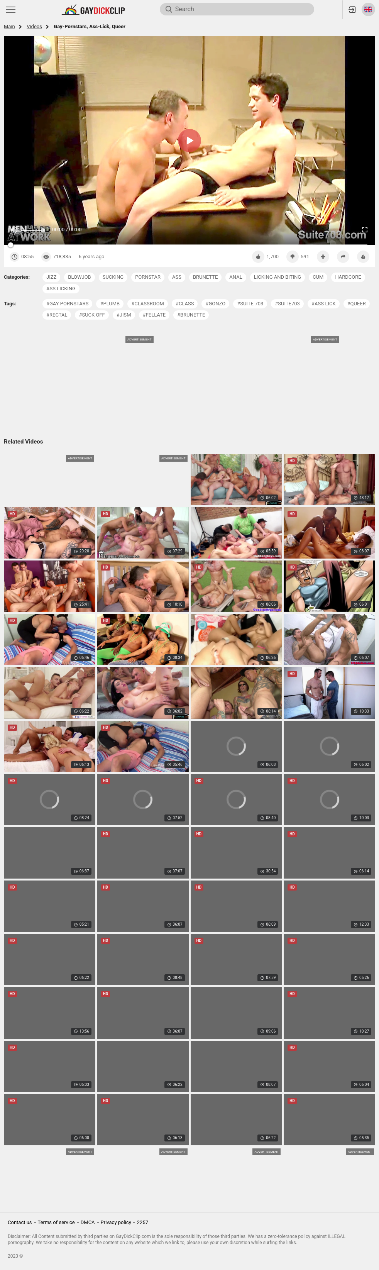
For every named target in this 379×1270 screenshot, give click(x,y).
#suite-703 (250, 303)
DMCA (88, 1222)
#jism (124, 315)
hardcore (348, 277)
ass (176, 277)
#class (185, 303)
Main (9, 26)
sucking (113, 277)
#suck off (92, 315)
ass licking (61, 288)
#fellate (154, 315)
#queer (356, 303)
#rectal (56, 315)
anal (235, 277)
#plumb (110, 303)
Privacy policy (116, 1222)
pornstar (148, 277)
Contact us (20, 1222)
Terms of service (56, 1222)
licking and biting (277, 277)
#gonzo (215, 303)
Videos (34, 26)
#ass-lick (323, 303)
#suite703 (287, 303)
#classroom (147, 303)
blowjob (79, 277)
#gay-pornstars (67, 303)
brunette (205, 277)
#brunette (191, 315)
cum (318, 277)
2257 (142, 1222)
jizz (51, 277)
